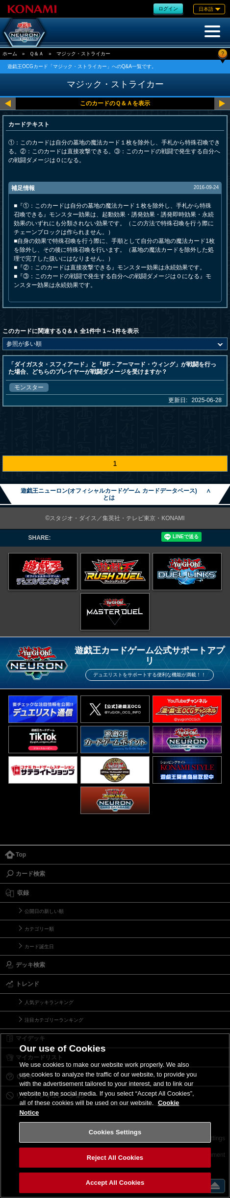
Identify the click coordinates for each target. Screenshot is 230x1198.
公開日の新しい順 (44, 911)
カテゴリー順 (39, 929)
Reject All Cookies (115, 1157)
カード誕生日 (39, 946)
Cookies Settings (115, 1132)
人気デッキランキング (49, 1002)
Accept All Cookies (115, 1182)
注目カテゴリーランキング (54, 1020)
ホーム (9, 53)
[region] (115, 1115)
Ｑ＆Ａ (36, 53)
